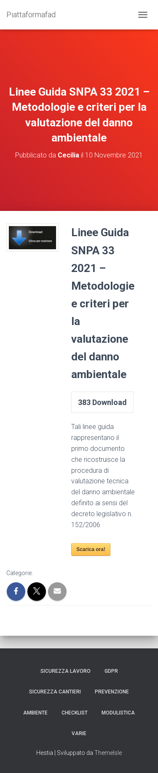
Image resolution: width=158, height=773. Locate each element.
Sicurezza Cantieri (55, 692)
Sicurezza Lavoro (65, 671)
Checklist (75, 713)
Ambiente (35, 713)
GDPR (111, 671)
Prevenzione (112, 692)
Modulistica (118, 713)
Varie (79, 733)
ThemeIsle (108, 752)
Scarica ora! (90, 549)
